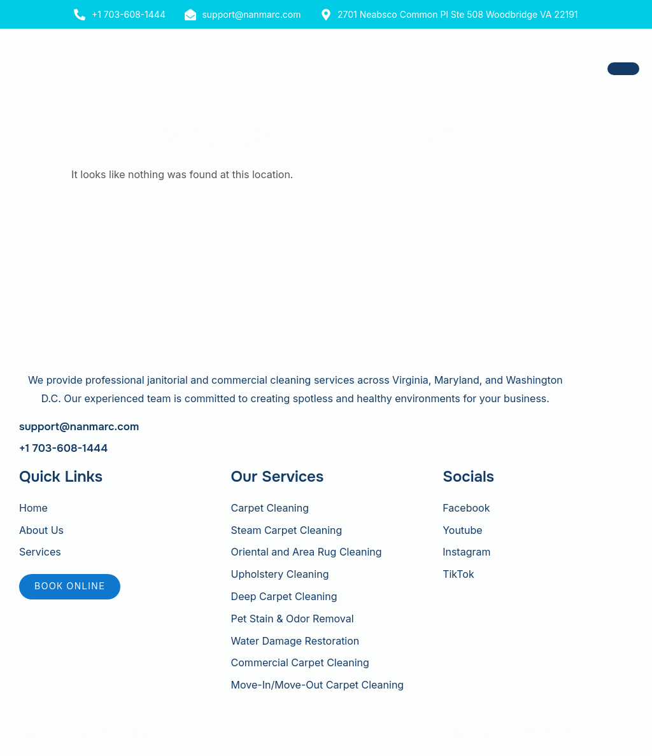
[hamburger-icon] (623, 68)
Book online (69, 586)
